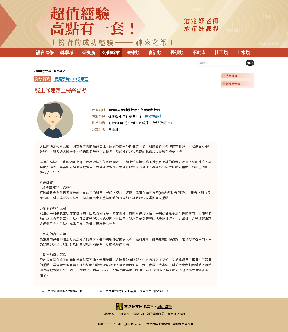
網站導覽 (164, 306)
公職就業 (111, 52)
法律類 (133, 52)
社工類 (221, 52)
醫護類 (177, 52)
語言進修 (45, 52)
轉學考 (66, 52)
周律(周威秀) (140, 122)
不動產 (199, 52)
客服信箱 (138, 313)
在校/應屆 (152, 116)
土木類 (243, 52)
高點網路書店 (176, 313)
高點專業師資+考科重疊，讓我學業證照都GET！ (137, 291)
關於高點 (109, 313)
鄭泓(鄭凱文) (162, 122)
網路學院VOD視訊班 (71, 78)
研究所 (89, 52)
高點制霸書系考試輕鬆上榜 (65, 291)
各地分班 (123, 313)
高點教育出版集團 (135, 306)
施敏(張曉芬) (117, 122)
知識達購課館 (156, 313)
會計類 (155, 52)
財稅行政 (42, 78)
